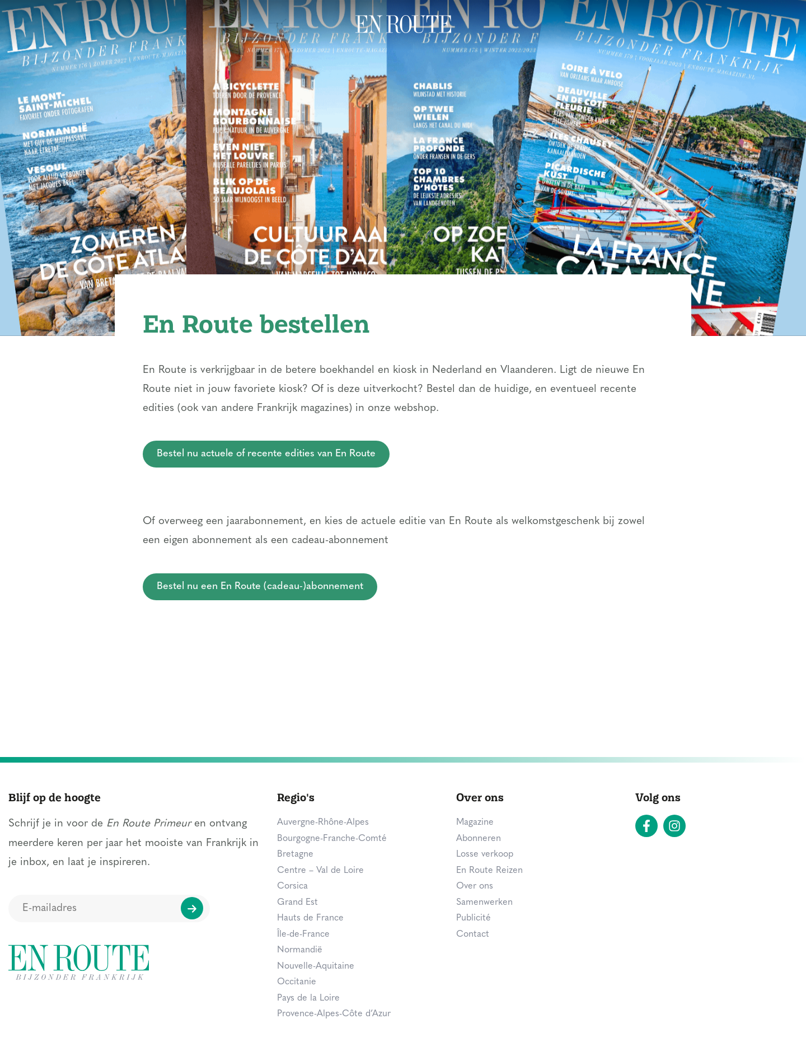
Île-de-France (303, 934)
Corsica (292, 886)
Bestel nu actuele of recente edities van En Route (266, 453)
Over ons (474, 886)
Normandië (299, 950)
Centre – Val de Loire (320, 870)
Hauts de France (310, 918)
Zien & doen (129, 25)
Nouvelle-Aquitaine (315, 966)
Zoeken (764, 23)
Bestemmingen (48, 25)
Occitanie (296, 982)
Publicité (473, 918)
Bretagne (295, 854)
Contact (472, 934)
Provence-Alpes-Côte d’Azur (334, 1014)
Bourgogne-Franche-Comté (332, 838)
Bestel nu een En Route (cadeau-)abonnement (260, 586)
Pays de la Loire (308, 998)
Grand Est (297, 902)
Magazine (698, 25)
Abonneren (478, 838)
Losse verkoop (484, 854)
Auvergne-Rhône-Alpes (323, 822)
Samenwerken (484, 902)
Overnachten (206, 25)
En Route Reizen (489, 870)
